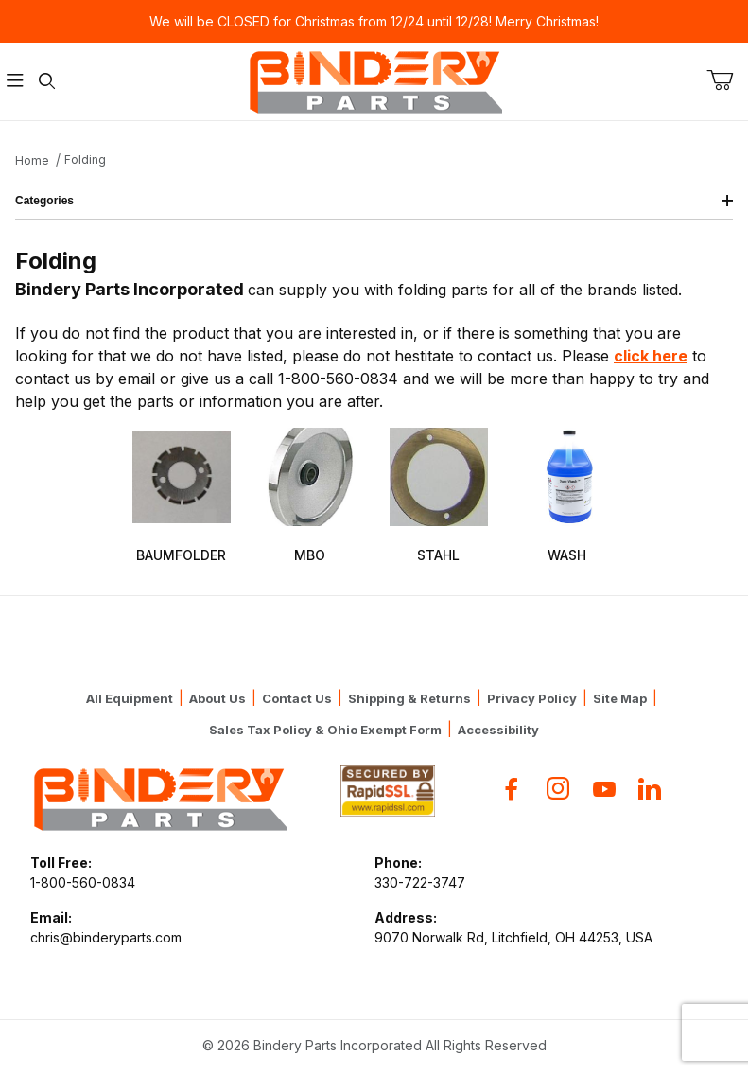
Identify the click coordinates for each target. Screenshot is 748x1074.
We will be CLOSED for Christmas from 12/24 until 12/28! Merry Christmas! (374, 21)
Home (32, 160)
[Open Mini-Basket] (727, 80)
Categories (374, 200)
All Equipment (129, 698)
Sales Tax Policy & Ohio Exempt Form (325, 729)
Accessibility (498, 729)
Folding (85, 159)
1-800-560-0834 (82, 882)
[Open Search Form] (46, 82)
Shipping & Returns (409, 698)
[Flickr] (649, 789)
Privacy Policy (532, 698)
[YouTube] (604, 789)
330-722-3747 (419, 882)
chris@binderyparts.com (106, 937)
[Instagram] (558, 789)
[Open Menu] (15, 82)
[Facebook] (511, 789)
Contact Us (297, 698)
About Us (217, 698)
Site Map (620, 698)
